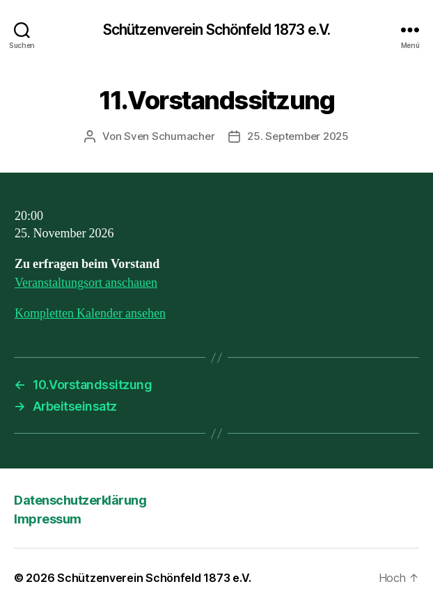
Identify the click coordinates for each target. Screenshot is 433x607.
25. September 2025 (297, 136)
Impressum (47, 519)
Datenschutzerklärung (80, 500)
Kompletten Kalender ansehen (90, 314)
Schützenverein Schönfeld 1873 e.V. (216, 29)
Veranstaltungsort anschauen (86, 283)
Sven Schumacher (169, 136)
